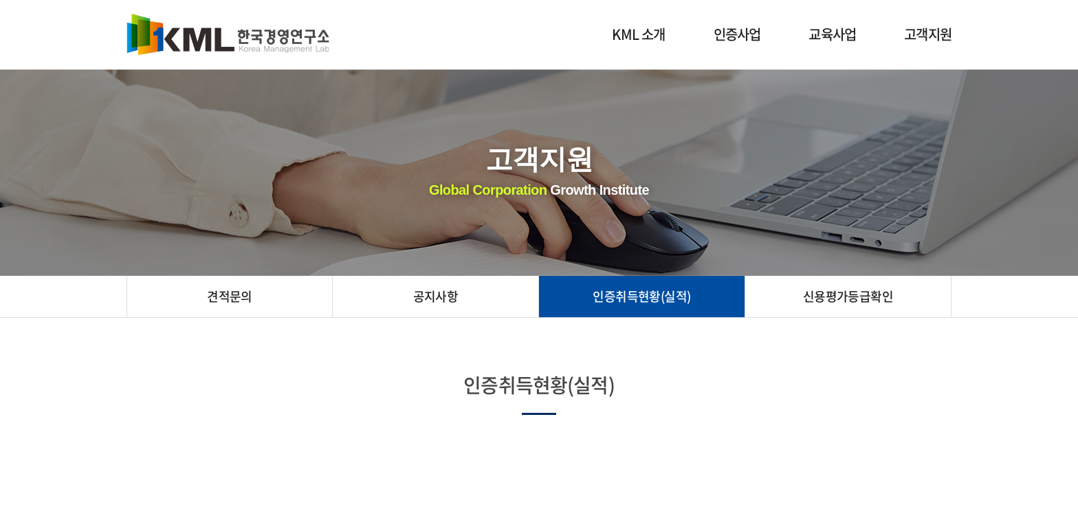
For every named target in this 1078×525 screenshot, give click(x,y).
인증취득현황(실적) (642, 296)
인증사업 (737, 34)
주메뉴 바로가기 (0, 0)
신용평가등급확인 (848, 296)
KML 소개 (638, 34)
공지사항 (436, 296)
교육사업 (832, 34)
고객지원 (928, 34)
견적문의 (229, 296)
